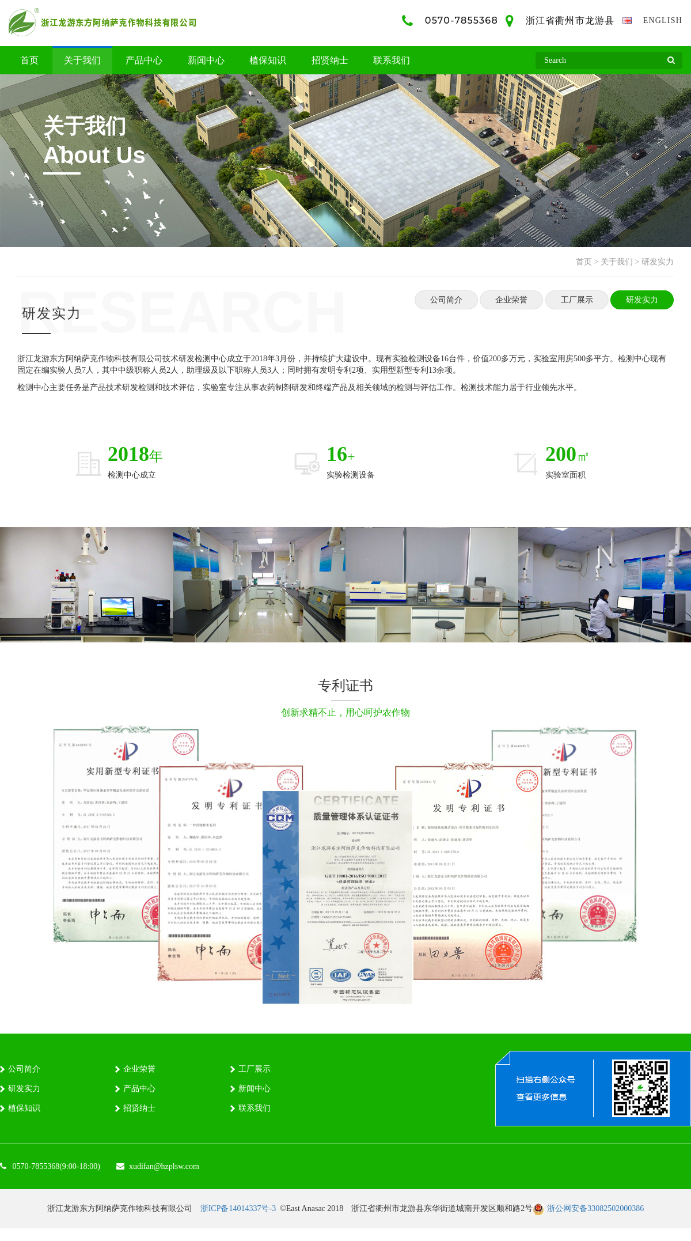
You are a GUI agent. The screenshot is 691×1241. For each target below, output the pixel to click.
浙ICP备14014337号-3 (238, 1208)
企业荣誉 (511, 300)
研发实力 (657, 262)
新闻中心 (206, 60)
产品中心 (144, 60)
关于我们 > (620, 262)
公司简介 (446, 300)
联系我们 (391, 60)
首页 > (587, 262)
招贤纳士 (330, 60)
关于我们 (82, 60)
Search (670, 63)
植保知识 (267, 60)
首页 (29, 60)
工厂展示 (577, 300)
